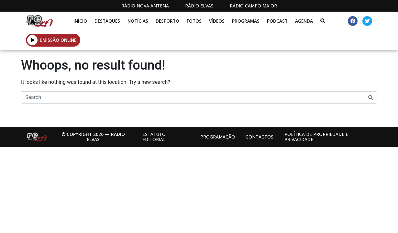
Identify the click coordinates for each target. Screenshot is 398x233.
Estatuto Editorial (154, 136)
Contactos (259, 137)
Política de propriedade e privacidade (316, 136)
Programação (217, 137)
